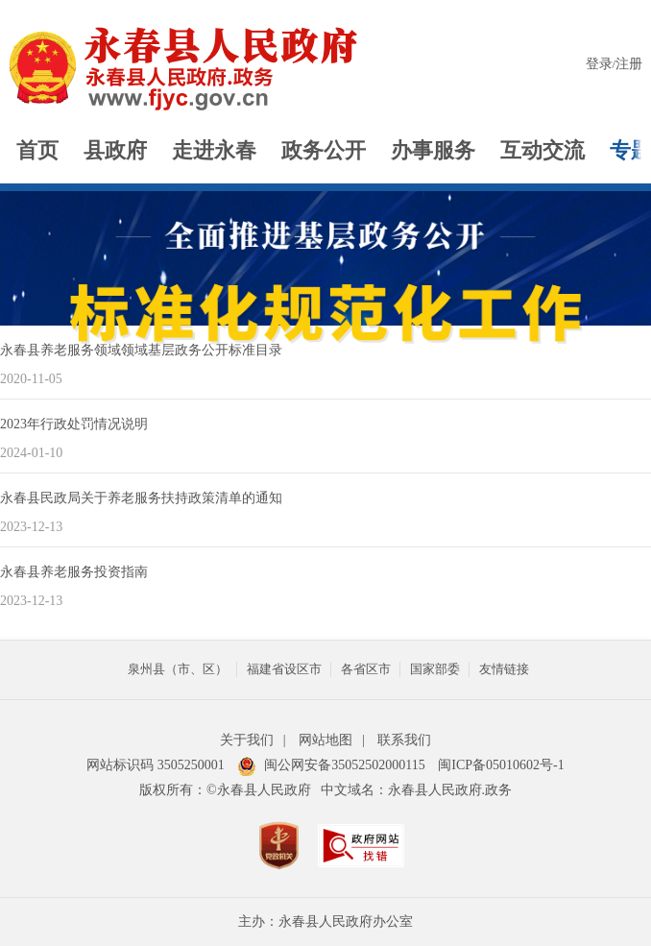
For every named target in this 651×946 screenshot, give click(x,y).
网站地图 (325, 740)
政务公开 (323, 150)
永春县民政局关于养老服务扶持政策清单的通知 (141, 498)
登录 (599, 64)
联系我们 (404, 740)
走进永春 (214, 150)
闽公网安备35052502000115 (330, 765)
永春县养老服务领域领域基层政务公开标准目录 (141, 350)
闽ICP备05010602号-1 (501, 765)
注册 (628, 64)
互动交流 (542, 150)
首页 (37, 150)
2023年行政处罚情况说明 (74, 424)
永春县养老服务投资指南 (74, 572)
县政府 (115, 150)
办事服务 (433, 150)
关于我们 (247, 740)
